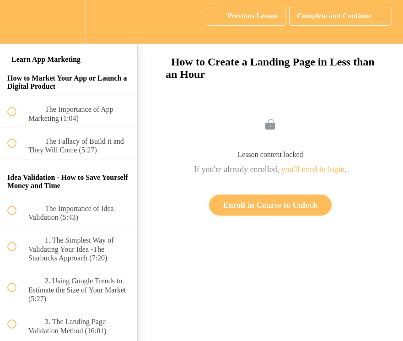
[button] (17, 21)
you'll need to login (313, 169)
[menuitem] (69, 21)
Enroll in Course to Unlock (270, 205)
